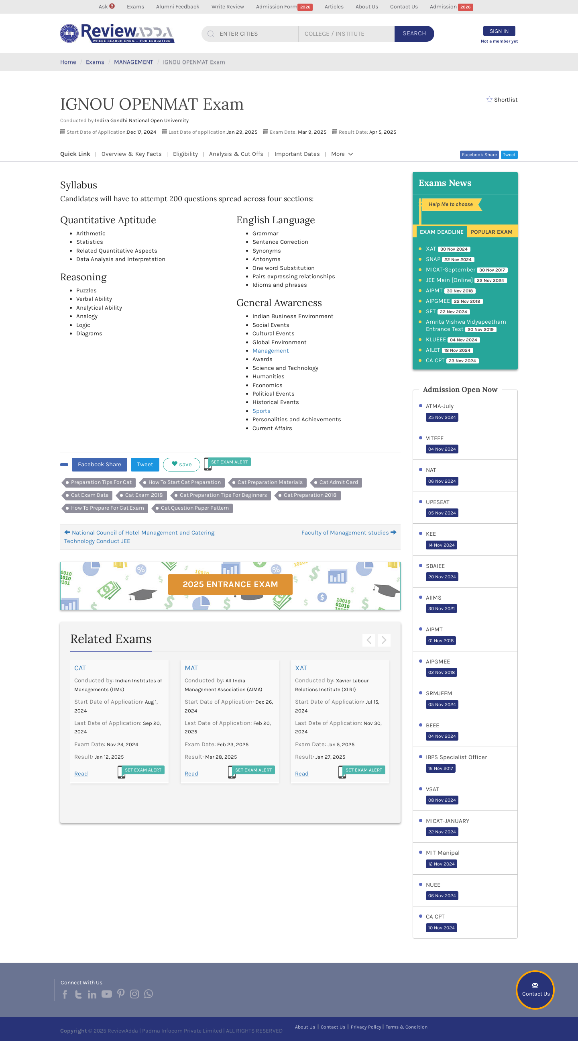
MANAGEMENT (133, 61)
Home (68, 61)
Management (270, 350)
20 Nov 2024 (442, 577)
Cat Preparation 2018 (310, 495)
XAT (301, 667)
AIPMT (451, 290)
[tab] (442, 231)
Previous (368, 640)
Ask (107, 6)
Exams (135, 6)
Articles (334, 6)
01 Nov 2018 (441, 640)
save (181, 464)
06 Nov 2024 (442, 481)
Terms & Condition (406, 1027)
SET (448, 311)
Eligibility (185, 153)
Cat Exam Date (89, 495)
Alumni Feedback (177, 6)
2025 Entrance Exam (230, 584)
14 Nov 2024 (441, 545)
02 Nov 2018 (441, 672)
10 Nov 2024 (441, 928)
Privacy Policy (366, 1027)
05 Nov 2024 (442, 513)
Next (384, 640)
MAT (191, 667)
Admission (451, 7)
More (342, 153)
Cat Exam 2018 (144, 495)
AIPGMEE (454, 301)
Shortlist (502, 99)
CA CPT (452, 360)
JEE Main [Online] (466, 280)
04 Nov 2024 (442, 449)
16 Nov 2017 (440, 768)
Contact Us (404, 6)
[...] (256, 34)
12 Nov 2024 (441, 864)
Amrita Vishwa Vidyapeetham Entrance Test (466, 325)
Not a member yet (499, 41)
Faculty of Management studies (349, 532)
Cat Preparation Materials (270, 482)
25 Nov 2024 (442, 417)
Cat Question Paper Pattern (195, 507)
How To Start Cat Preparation (185, 482)
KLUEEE (453, 339)
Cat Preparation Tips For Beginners (223, 495)
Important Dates (297, 153)
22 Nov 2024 (442, 832)
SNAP (450, 259)
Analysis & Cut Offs (236, 153)
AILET (450, 350)
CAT (80, 667)
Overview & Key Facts (132, 153)
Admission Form (284, 7)
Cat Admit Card (339, 482)
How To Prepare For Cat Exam (107, 507)
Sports (261, 410)
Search (414, 33)
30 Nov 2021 (441, 608)
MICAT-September (467, 270)
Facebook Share (479, 154)
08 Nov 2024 (442, 800)
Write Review (228, 6)
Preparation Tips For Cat (101, 482)
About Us (367, 6)
